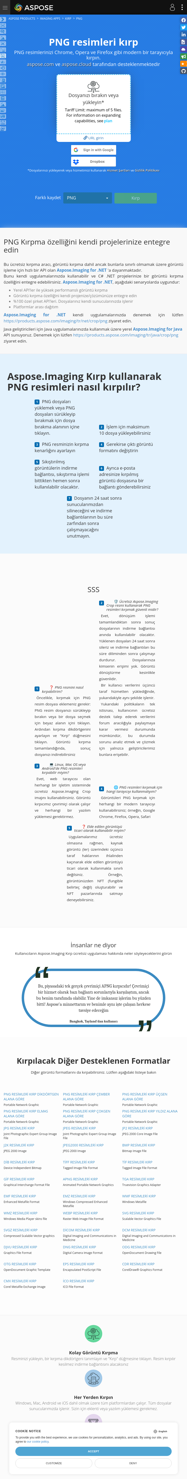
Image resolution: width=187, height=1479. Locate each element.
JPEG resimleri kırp (79, 1128)
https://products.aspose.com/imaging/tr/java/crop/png (125, 335)
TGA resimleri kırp (138, 1179)
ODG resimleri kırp (138, 1247)
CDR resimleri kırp (138, 1264)
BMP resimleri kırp (138, 1145)
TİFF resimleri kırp (79, 1162)
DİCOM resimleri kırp (81, 1230)
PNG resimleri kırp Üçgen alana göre (144, 1096)
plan (108, 120)
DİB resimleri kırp (19, 1162)
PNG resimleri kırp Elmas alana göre (26, 1113)
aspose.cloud (76, 64)
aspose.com (40, 64)
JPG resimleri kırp (19, 1128)
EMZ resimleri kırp (79, 1196)
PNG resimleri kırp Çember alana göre (86, 1096)
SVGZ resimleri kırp (20, 1230)
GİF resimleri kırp (19, 1179)
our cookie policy (38, 1441)
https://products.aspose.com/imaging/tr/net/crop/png (55, 321)
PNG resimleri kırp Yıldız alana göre (150, 1113)
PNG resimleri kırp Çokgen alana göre (87, 1113)
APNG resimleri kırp (80, 1179)
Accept (93, 1451)
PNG (87, 198)
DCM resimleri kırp (139, 1230)
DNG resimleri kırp (79, 1247)
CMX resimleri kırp (20, 1281)
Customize (54, 1463)
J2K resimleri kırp (19, 1145)
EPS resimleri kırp (78, 1264)
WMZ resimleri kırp (20, 1213)
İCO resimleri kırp (78, 1281)
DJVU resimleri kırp (20, 1247)
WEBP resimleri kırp (80, 1213)
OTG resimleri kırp (20, 1264)
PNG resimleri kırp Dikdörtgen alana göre (31, 1096)
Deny (133, 1463)
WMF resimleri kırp (139, 1196)
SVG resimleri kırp (138, 1213)
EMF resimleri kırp (20, 1196)
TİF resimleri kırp (137, 1162)
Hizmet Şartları (118, 170)
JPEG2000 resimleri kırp (83, 1145)
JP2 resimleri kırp (137, 1128)
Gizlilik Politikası (147, 170)
